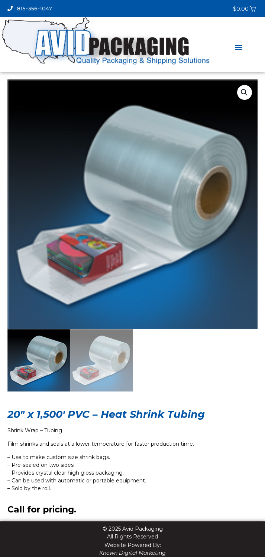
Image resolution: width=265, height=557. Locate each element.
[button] (238, 47)
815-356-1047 (29, 8)
